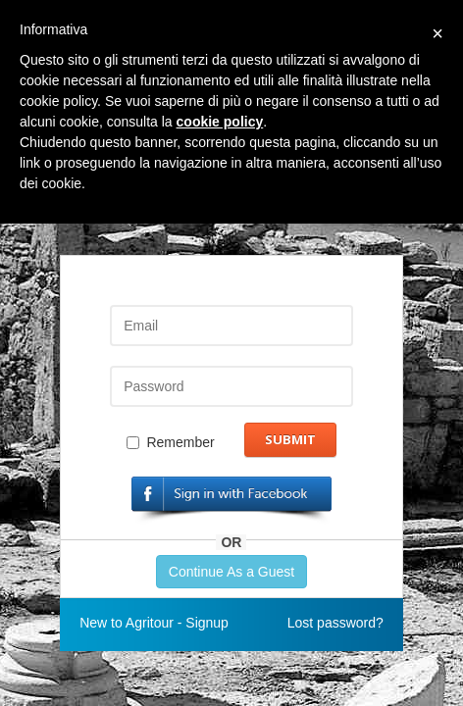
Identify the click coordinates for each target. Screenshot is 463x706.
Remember (180, 442)
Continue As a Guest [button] (231, 572)
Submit (290, 439)
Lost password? (335, 622)
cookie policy (220, 121)
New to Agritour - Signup (154, 622)
